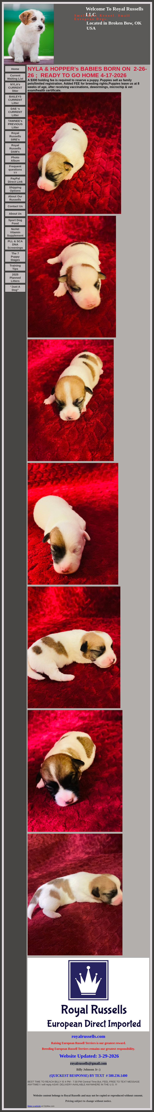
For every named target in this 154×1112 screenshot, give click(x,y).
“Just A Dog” (15, 288)
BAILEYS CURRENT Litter (15, 100)
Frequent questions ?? (15, 169)
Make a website (34, 1106)
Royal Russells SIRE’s (15, 136)
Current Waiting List (15, 77)
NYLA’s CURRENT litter (15, 87)
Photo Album (15, 159)
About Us (15, 213)
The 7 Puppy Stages (15, 256)
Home (15, 69)
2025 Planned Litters (15, 278)
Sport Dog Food (15, 221)
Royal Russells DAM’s (15, 148)
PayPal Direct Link (15, 180)
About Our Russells (15, 198)
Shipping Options (15, 189)
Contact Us (15, 206)
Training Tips (15, 267)
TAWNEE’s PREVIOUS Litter (15, 124)
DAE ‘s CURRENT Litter (15, 112)
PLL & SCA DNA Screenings (15, 244)
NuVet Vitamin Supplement (15, 232)
